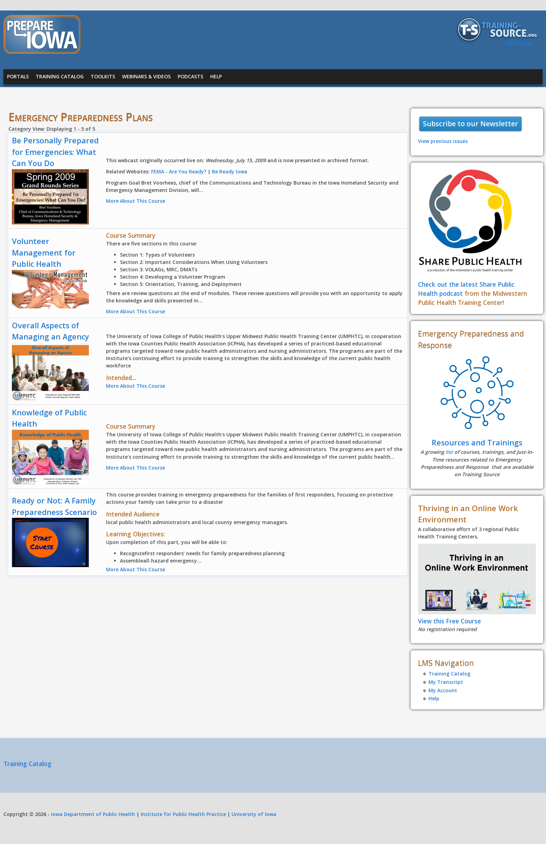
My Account (442, 690)
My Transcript (445, 682)
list (449, 452)
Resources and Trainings (477, 442)
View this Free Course (449, 621)
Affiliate (518, 43)
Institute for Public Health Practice (183, 814)
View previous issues (443, 141)
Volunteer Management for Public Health (44, 252)
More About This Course (135, 201)
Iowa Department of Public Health (93, 814)
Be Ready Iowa (229, 171)
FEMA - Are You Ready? (178, 171)
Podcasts (190, 76)
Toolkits (103, 76)
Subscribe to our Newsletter (470, 123)
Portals (18, 76)
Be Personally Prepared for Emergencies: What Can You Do (55, 151)
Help (216, 76)
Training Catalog (60, 76)
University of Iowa (254, 814)
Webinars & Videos (146, 76)
